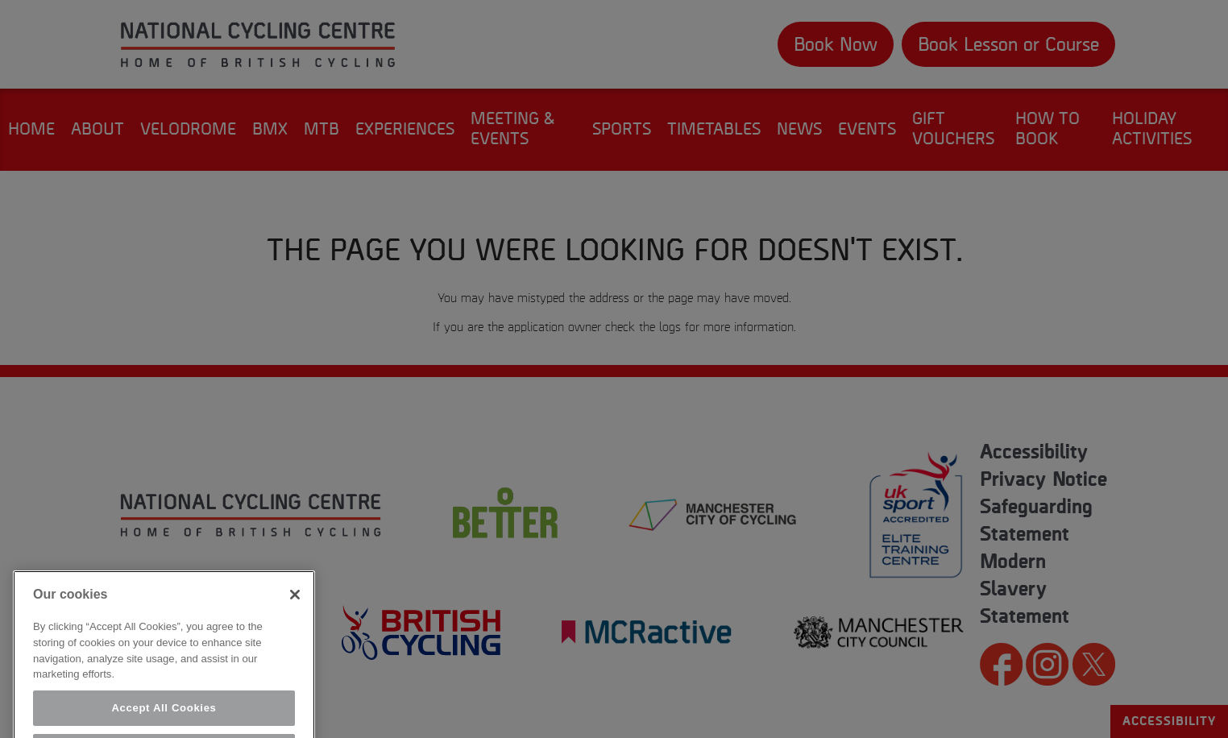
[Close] (295, 605)
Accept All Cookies (163, 718)
